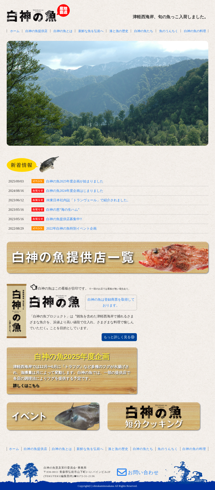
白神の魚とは (63, 31)
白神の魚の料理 (195, 31)
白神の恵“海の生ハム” (62, 209)
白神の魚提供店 (36, 31)
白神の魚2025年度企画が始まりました (74, 181)
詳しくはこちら (26, 385)
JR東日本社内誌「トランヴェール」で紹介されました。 (88, 200)
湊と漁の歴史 (118, 31)
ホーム (15, 31)
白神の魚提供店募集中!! (64, 219)
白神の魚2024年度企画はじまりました (74, 190)
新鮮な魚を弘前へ (91, 31)
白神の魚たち (143, 31)
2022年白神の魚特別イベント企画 (71, 228)
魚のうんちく (168, 31)
